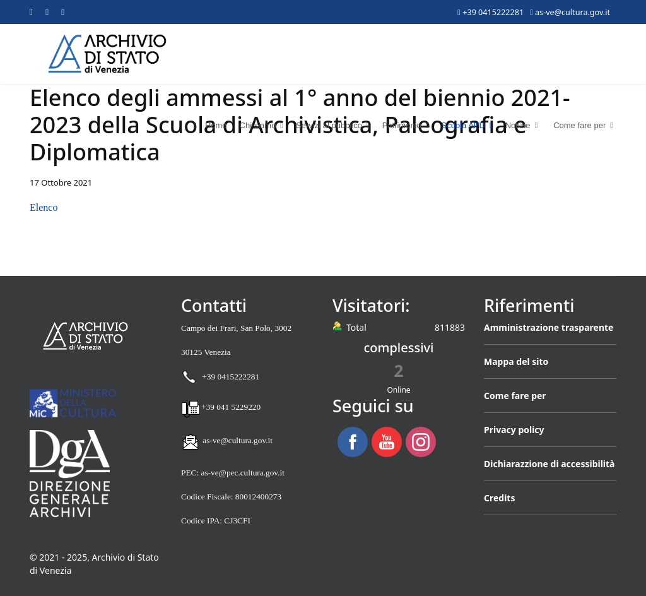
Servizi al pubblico (329, 125)
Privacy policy (514, 430)
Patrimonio (401, 125)
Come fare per (579, 125)
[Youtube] (47, 12)
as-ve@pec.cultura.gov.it (242, 472)
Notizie (518, 125)
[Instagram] (62, 12)
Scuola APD (463, 125)
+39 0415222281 (493, 12)
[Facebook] (31, 12)
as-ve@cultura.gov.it (572, 12)
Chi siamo (258, 125)
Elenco (43, 207)
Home (207, 125)
